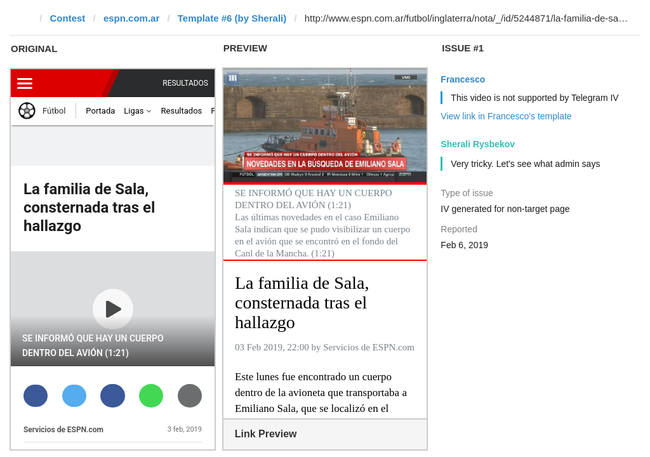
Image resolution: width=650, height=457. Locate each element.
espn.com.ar (131, 18)
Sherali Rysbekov (478, 144)
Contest (68, 18)
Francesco (463, 79)
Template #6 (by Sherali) (232, 18)
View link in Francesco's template (506, 116)
